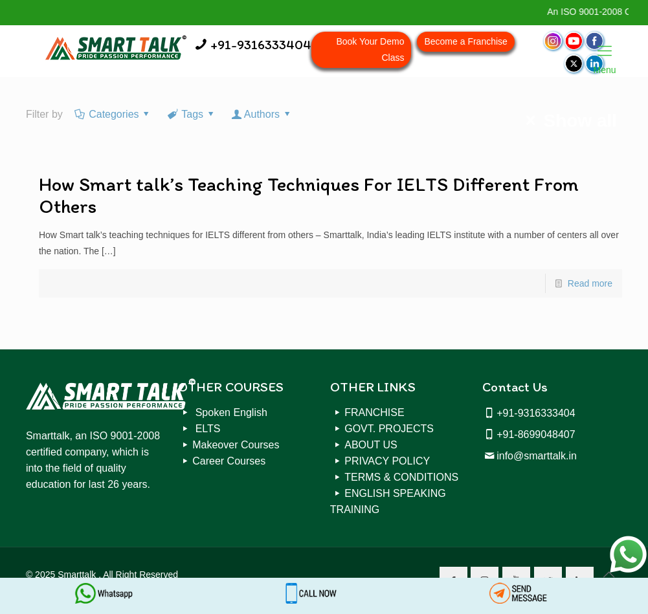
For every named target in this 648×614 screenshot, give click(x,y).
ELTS (206, 428)
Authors (261, 114)
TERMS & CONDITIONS (401, 477)
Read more (590, 283)
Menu (605, 52)
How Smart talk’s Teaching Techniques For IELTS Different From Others (309, 195)
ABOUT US (370, 444)
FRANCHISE (374, 412)
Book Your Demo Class (370, 49)
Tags (191, 114)
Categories (113, 114)
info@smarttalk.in (537, 455)
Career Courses (228, 460)
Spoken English (229, 412)
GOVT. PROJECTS (389, 428)
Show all (567, 121)
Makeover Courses (235, 444)
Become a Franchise (465, 41)
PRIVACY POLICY (387, 460)
